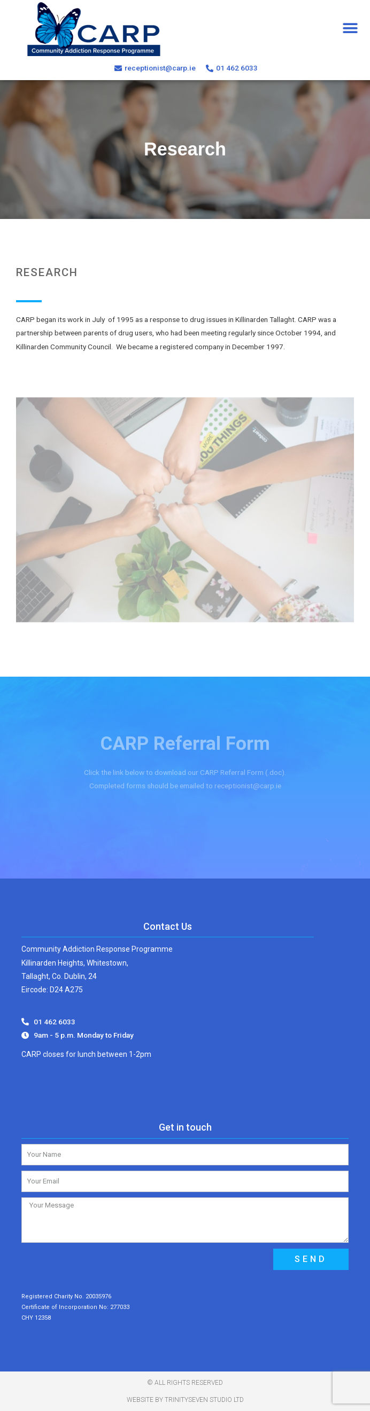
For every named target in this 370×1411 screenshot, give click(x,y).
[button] (350, 28)
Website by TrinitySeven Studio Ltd (185, 1400)
